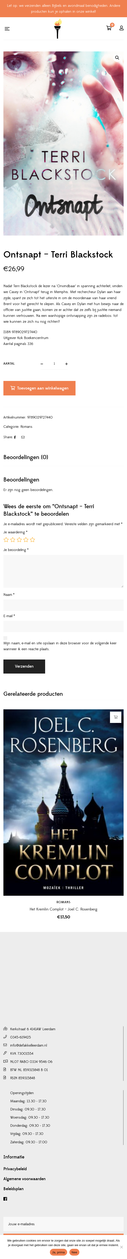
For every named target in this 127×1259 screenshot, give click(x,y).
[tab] (63, 457)
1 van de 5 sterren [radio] (6, 539)
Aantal (9, 364)
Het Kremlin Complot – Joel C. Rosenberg (63, 909)
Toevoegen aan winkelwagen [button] (116, 717)
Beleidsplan (13, 1189)
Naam (9, 594)
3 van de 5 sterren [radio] (19, 539)
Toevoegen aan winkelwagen (42, 388)
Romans (26, 426)
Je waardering (15, 532)
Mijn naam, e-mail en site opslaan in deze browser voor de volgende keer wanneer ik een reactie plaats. (60, 646)
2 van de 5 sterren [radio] (12, 539)
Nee (74, 1252)
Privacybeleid (15, 1169)
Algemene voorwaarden (24, 1179)
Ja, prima (58, 1252)
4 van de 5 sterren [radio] (26, 539)
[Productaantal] (54, 364)
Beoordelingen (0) (25, 457)
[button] (117, 58)
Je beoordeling (16, 550)
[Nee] (121, 1247)
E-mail (9, 616)
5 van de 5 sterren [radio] (32, 539)
